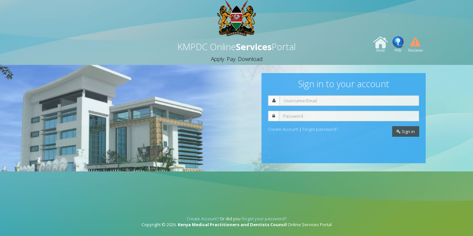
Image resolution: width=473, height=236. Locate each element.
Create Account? (203, 219)
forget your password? (264, 219)
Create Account (283, 129)
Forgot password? (320, 129)
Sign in (405, 131)
